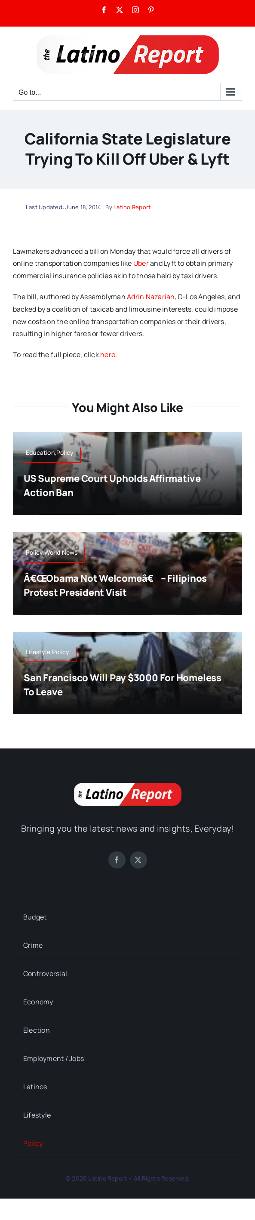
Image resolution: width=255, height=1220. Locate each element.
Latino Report (132, 207)
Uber (141, 263)
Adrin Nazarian (151, 296)
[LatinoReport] (127, 786)
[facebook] (117, 859)
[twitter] (138, 859)
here (107, 354)
